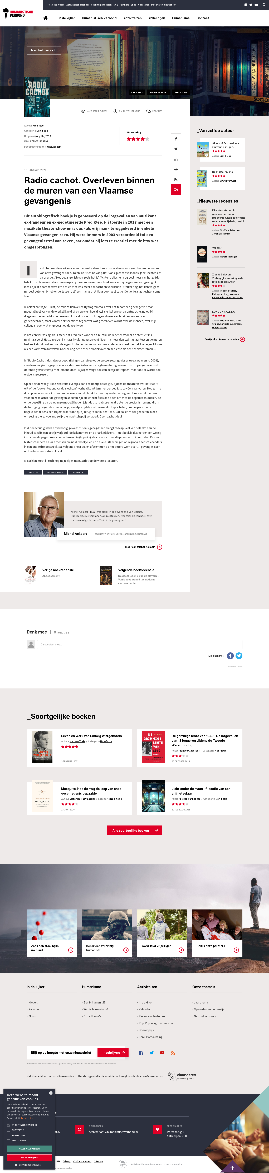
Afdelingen (157, 18)
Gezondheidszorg (204, 1016)
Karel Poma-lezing (150, 1037)
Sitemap (98, 1161)
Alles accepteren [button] (29, 1148)
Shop (133, 5)
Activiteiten (133, 18)
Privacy (67, 1161)
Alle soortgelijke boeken (131, 831)
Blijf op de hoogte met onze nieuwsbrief (78, 1052)
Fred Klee (38, 126)
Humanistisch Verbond (99, 18)
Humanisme (181, 18)
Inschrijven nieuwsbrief (163, 5)
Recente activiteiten (151, 1016)
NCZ (116, 5)
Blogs (31, 1016)
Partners (124, 5)
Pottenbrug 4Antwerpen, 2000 (177, 1134)
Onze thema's (91, 1016)
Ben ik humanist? (93, 1002)
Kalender (33, 1009)
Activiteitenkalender (77, 5)
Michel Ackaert (53, 147)
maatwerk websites (63, 1168)
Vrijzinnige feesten (101, 5)
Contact (203, 18)
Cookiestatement (82, 1161)
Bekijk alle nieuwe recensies (221, 339)
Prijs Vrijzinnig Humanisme (155, 1023)
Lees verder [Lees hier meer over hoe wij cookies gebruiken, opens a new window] (27, 1118)
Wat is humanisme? (95, 1009)
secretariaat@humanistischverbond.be (114, 1132)
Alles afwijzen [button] (29, 1157)
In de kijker (66, 18)
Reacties (157, 111)
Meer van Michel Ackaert (140, 547)
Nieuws (32, 1002)
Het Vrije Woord (56, 5)
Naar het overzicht (44, 50)
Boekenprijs (145, 1030)
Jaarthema (200, 1002)
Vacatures (143, 5)
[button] (29, 1164)
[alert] (29, 1129)
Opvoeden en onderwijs (208, 1009)
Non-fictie (42, 131)
